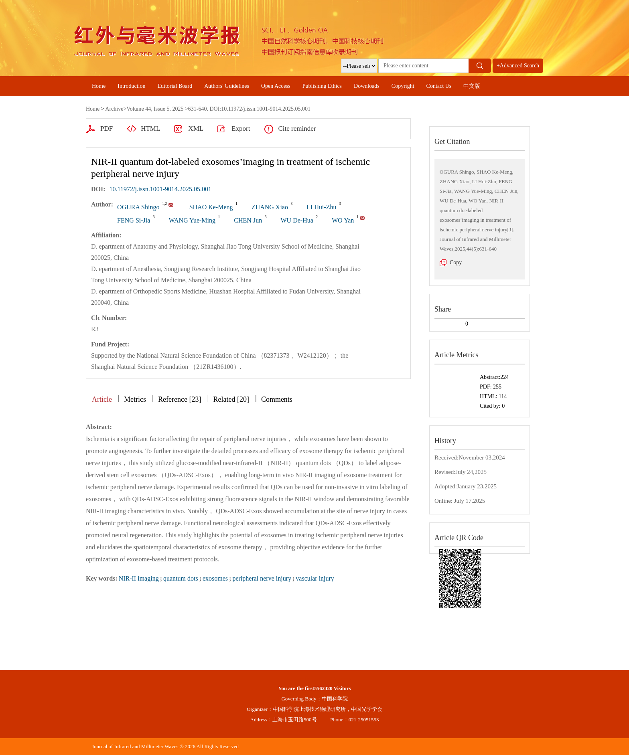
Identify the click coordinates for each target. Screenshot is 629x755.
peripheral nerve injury (261, 578)
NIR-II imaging (139, 578)
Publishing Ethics (322, 86)
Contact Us (439, 86)
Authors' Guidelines (226, 86)
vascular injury (315, 578)
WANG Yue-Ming (192, 220)
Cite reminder (297, 128)
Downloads (366, 86)
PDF (106, 128)
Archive (114, 109)
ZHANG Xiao (270, 207)
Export (240, 128)
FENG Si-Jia (133, 220)
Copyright (403, 86)
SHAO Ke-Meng (211, 207)
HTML (150, 128)
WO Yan (343, 220)
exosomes (215, 578)
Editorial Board (174, 86)
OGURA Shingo (138, 207)
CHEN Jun (248, 220)
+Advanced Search (518, 66)
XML (195, 128)
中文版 (471, 86)
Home (99, 86)
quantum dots (180, 578)
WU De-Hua (296, 220)
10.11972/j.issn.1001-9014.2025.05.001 (161, 189)
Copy (456, 262)
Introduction (131, 86)
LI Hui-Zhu (321, 207)
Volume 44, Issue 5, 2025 (154, 109)
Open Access (275, 86)
